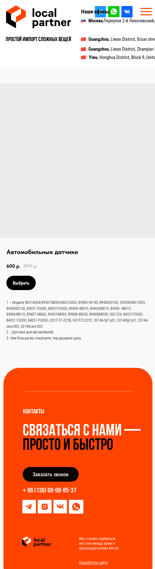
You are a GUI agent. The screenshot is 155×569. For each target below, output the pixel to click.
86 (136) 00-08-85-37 (51, 490)
